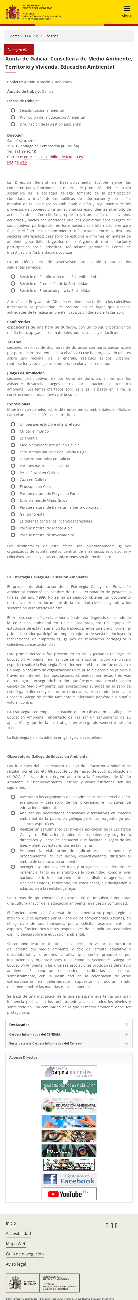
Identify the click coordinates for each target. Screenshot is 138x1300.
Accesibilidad (18, 1233)
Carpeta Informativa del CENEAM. (35, 1034)
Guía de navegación (25, 1254)
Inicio (11, 1223)
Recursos (51, 36)
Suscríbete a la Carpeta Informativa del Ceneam (45, 1043)
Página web (17, 162)
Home (14, 36)
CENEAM (31, 36)
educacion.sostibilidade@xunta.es (53, 156)
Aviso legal (16, 1264)
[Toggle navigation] (125, 12)
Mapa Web (16, 1243)
